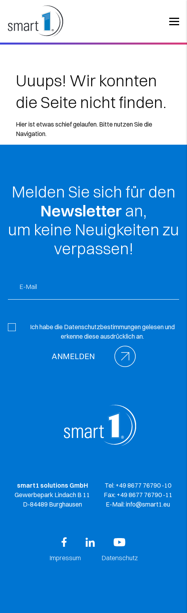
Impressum (65, 558)
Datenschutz (120, 558)
